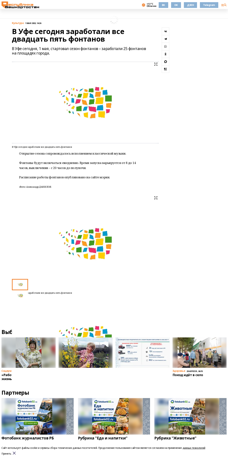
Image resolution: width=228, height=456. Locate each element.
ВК (163, 5)
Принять (6, 453)
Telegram (209, 5)
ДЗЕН (190, 5)
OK (176, 5)
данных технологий (194, 448)
